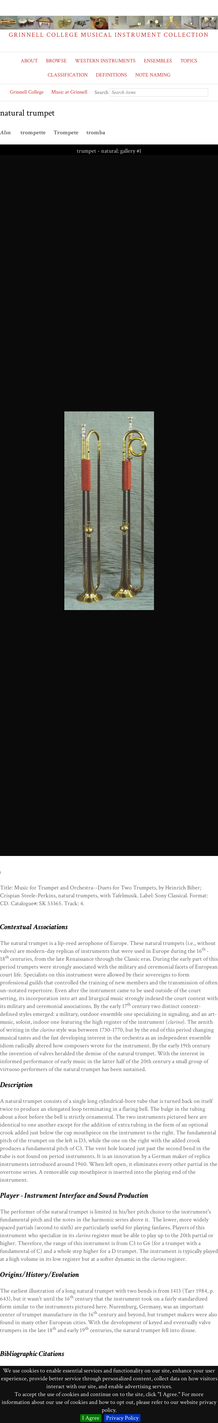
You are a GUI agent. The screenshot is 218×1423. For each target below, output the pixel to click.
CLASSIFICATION (68, 75)
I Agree (90, 1418)
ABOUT (29, 60)
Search (101, 92)
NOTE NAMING (152, 75)
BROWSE (56, 60)
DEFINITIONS (111, 75)
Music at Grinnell (69, 92)
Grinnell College (27, 92)
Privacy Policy (122, 1418)
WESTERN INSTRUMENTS (105, 60)
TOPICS (188, 60)
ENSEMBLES (158, 60)
